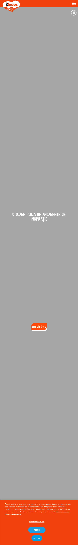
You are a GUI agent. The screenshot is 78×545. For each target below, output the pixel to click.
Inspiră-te (39, 326)
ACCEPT (36, 538)
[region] (39, 522)
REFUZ (37, 530)
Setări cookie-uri (36, 521)
